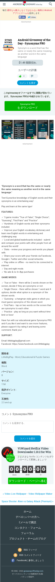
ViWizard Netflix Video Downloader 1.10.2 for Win (34, 450)
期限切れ (27, 62)
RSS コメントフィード (30, 555)
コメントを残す (27, 83)
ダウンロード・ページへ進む (28, 481)
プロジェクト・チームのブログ (27, 538)
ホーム (28, 511)
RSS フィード (30, 550)
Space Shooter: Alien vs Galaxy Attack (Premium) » (27, 501)
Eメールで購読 (27, 522)
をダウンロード (27, 105)
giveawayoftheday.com (33, 571)
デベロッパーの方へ (27, 516)
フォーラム (27, 533)
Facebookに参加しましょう (30, 560)
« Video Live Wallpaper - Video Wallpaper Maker (27, 493)
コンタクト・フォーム (27, 527)
